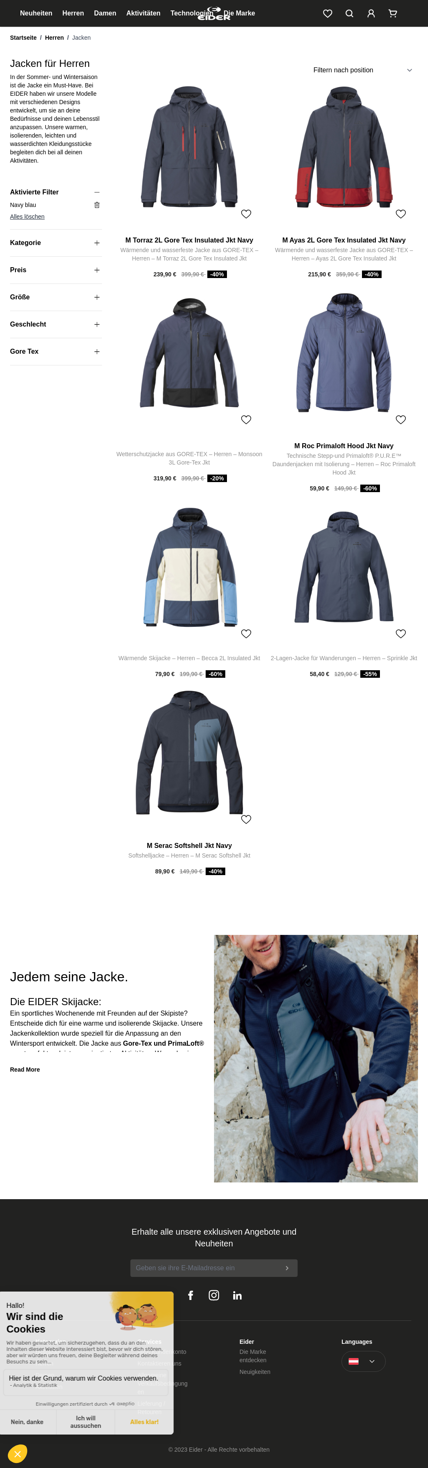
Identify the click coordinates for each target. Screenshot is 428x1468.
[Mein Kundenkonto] (371, 13)
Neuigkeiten (254, 1371)
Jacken (81, 37)
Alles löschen (27, 216)
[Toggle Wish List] (246, 214)
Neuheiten (36, 13)
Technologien (192, 13)
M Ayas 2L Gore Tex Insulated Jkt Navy (343, 240)
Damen (105, 13)
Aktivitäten (143, 13)
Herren (73, 13)
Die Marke (239, 13)
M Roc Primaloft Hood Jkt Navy (343, 445)
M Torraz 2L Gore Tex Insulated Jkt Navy (189, 240)
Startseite (23, 37)
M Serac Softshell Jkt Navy (189, 845)
